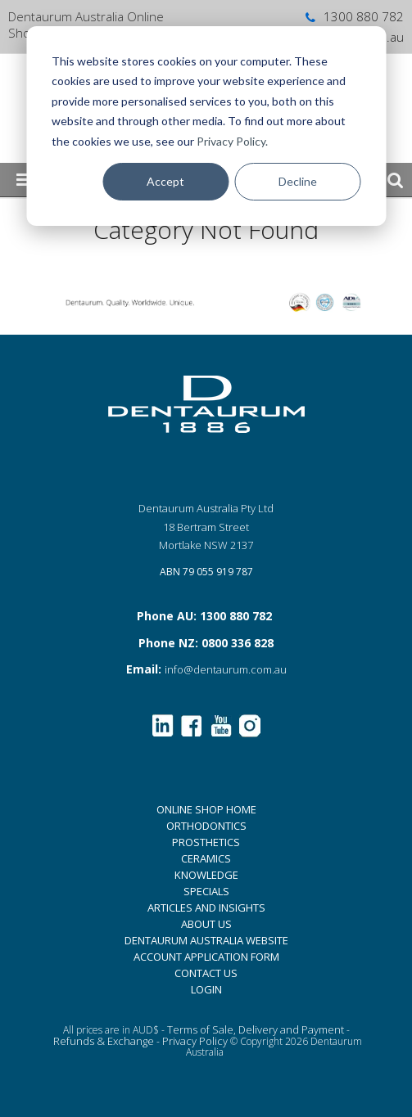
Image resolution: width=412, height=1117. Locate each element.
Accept (165, 181)
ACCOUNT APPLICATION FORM (206, 956)
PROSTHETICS (206, 842)
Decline (297, 181)
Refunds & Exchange (103, 1041)
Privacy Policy (195, 1041)
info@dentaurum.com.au (226, 669)
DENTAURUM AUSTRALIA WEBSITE (206, 940)
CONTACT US (206, 973)
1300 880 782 (353, 16)
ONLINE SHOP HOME (206, 809)
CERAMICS (206, 858)
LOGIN (206, 989)
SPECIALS (206, 891)
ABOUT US (206, 924)
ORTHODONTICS (206, 825)
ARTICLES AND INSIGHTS (206, 907)
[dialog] (206, 126)
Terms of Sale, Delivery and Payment (255, 1029)
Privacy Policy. (232, 141)
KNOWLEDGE (206, 874)
